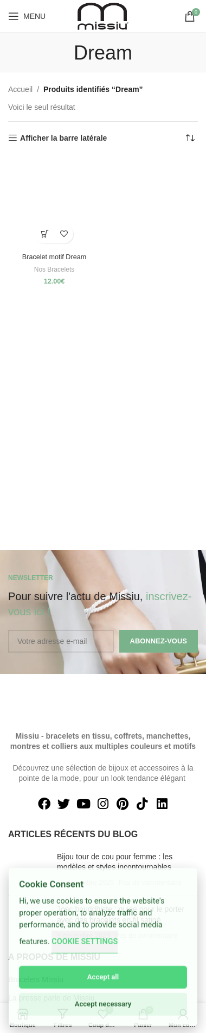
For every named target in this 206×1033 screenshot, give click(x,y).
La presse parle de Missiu (51, 997)
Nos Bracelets (54, 269)
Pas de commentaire (150, 882)
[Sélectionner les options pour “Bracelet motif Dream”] (44, 234)
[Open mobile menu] (27, 16)
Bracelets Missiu (35, 979)
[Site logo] (103, 15)
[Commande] (190, 138)
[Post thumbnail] (28, 870)
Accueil (20, 89)
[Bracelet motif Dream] (54, 203)
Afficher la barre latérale (63, 138)
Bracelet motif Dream (54, 257)
